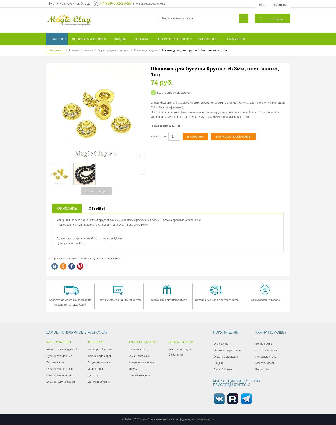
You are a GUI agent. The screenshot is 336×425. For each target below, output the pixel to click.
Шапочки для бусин (145, 50)
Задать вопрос (97, 191)
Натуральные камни (59, 375)
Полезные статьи (266, 356)
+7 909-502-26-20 (116, 3)
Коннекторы (95, 368)
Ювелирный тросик (99, 349)
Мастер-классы (265, 363)
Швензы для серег (99, 356)
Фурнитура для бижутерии (113, 50)
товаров (278, 18)
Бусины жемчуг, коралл (61, 381)
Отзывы (96, 208)
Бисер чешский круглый (61, 349)
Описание (67, 208)
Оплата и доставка (226, 356)
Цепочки (92, 375)
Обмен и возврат (266, 350)
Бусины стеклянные (59, 356)
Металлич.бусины (98, 381)
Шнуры (132, 368)
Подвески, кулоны (99, 362)
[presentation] (51, 174)
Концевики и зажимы (141, 362)
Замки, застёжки (139, 356)
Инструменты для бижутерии (180, 352)
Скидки (218, 363)
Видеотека (262, 369)
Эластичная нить (139, 375)
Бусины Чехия (55, 362)
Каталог (88, 50)
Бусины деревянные (59, 368)
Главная (74, 50)
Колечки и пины (138, 349)
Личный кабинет (224, 369)
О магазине (221, 343)
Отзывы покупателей (227, 350)
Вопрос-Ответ (264, 343)
